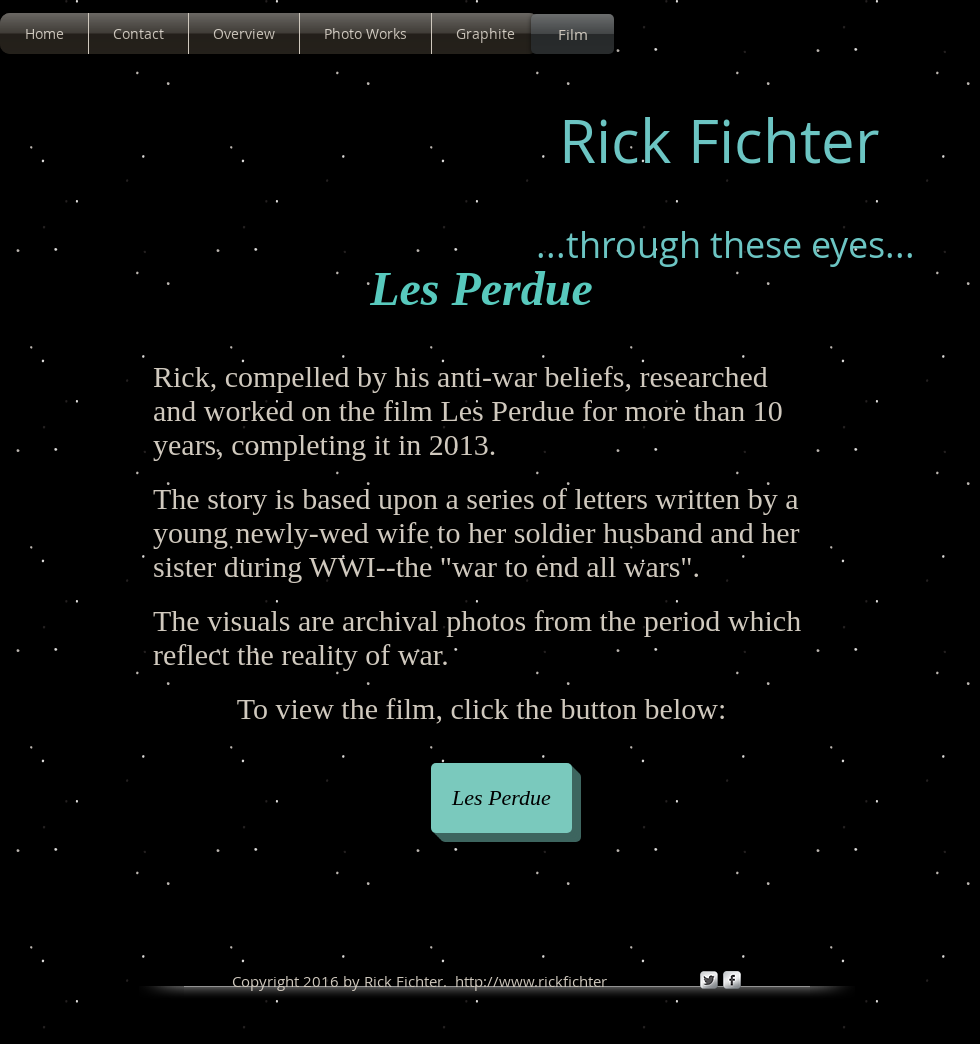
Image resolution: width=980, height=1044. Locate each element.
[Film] (572, 34)
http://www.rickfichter (531, 981)
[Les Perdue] (501, 798)
